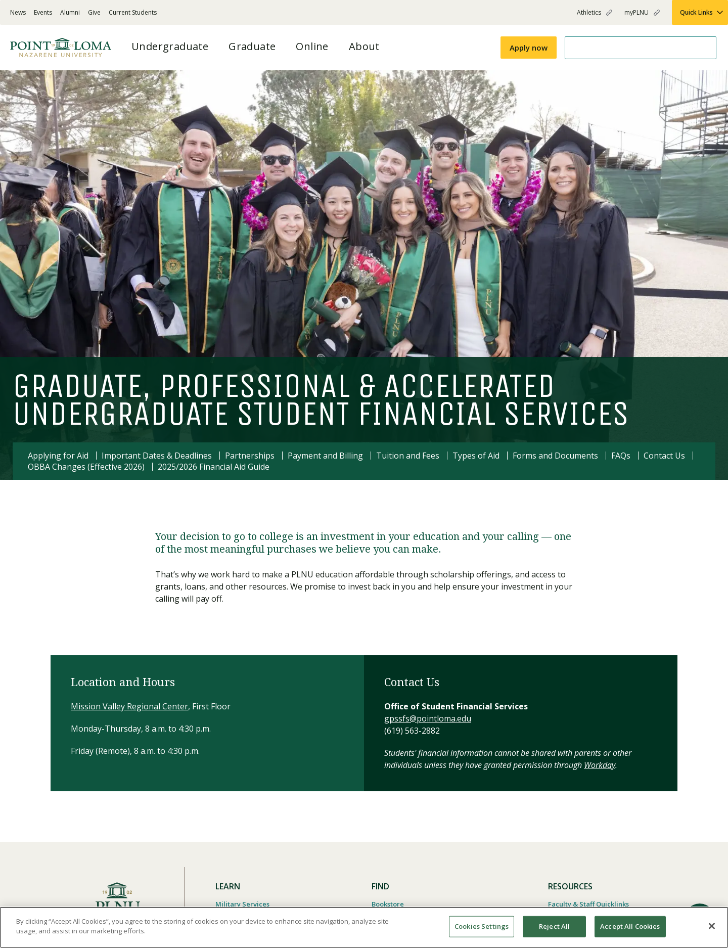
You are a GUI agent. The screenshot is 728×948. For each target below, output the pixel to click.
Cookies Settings (481, 926)
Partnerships (250, 455)
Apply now (529, 47)
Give (94, 12)
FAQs (620, 455)
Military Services (242, 904)
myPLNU (636, 12)
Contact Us (664, 455)
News (18, 12)
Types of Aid (475, 455)
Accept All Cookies (630, 926)
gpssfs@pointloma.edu (427, 718)
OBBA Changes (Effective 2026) (86, 466)
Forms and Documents (555, 455)
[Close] (712, 926)
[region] (364, 927)
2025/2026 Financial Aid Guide (213, 466)
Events (43, 12)
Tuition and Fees (407, 455)
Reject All (554, 926)
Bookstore (388, 904)
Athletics (589, 12)
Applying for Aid (58, 455)
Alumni (70, 12)
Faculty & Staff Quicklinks (588, 904)
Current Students (133, 12)
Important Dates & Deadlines (157, 455)
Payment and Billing (325, 455)
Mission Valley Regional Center (129, 706)
